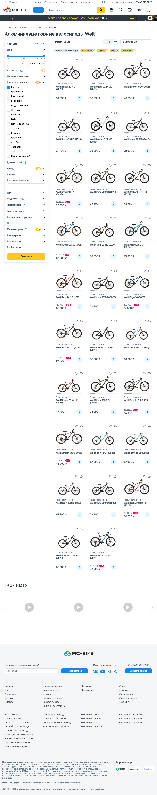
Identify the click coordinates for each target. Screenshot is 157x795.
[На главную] (18, 10)
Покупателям (67, 2)
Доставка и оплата (52, 686)
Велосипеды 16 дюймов (131, 722)
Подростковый (17, 105)
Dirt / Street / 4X (18, 123)
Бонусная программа (54, 706)
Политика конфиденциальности (36, 783)
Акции (38, 2)
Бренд (10, 168)
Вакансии (124, 690)
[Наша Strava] (115, 671)
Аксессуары (11, 694)
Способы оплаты (52, 690)
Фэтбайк (14, 142)
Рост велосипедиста (18, 180)
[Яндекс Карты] (135, 769)
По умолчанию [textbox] (129, 42)
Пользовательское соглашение (66, 783)
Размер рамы (14, 235)
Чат (107, 2)
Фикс (12, 151)
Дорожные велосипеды (17, 742)
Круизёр (14, 133)
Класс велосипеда (17, 82)
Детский (14, 110)
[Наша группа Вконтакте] (95, 671)
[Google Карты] (149, 769)
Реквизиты (124, 702)
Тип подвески (14, 205)
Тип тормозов (14, 211)
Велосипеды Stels (90, 714)
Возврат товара (51, 702)
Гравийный (15, 91)
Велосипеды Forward (92, 718)
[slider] (8, 56)
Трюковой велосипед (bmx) (19, 738)
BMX (11, 119)
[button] (78, 18)
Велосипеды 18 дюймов (131, 718)
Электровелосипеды (16, 746)
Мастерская (87, 690)
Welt (31, 27)
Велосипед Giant (89, 722)
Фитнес (13, 128)
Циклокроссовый (18, 156)
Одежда (9, 702)
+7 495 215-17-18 (143, 2)
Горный (13, 87)
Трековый (14, 146)
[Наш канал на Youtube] (102, 671)
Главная (8, 27)
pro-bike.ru (7, 778)
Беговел (13, 114)
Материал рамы (15, 229)
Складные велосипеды (17, 722)
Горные (38, 27)
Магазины (85, 2)
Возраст (11, 174)
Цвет (9, 223)
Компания (49, 2)
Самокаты (10, 686)
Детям (8, 690)
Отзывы (47, 694)
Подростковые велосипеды (57, 722)
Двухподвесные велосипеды (20, 734)
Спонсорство (126, 694)
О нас (122, 686)
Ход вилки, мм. (15, 241)
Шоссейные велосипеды (18, 726)
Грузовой (14, 137)
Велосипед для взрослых (56, 726)
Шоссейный (15, 96)
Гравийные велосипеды (17, 730)
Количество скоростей (19, 217)
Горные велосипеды (15, 718)
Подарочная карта (52, 698)
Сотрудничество (128, 698)
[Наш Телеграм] (109, 671)
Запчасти (9, 698)
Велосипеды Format (91, 726)
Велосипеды (20, 27)
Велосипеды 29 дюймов (131, 714)
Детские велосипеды (54, 714)
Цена (9, 50)
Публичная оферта (10, 783)
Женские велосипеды (54, 718)
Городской (15, 100)
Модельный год (15, 198)
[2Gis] (121, 769)
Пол (9, 193)
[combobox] (136, 41)
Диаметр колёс (15, 162)
